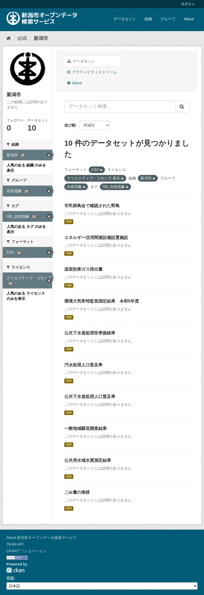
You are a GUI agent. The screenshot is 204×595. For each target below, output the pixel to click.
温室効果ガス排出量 (83, 269)
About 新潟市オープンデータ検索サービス (41, 537)
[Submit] (182, 106)
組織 (148, 19)
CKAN (15, 570)
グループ (167, 19)
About (189, 19)
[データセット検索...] (119, 106)
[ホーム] (8, 38)
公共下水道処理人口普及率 (89, 396)
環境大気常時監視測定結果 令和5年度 (101, 301)
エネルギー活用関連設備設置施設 (96, 237)
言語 (10, 578)
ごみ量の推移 (77, 492)
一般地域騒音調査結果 (85, 428)
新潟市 (41, 38)
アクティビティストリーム (92, 72)
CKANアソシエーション (26, 551)
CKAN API (15, 544)
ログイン (188, 4)
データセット (125, 19)
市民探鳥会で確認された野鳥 (92, 205)
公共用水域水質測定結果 (87, 460)
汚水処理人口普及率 (83, 365)
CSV (69, 221)
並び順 (69, 125)
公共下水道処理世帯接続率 (89, 333)
